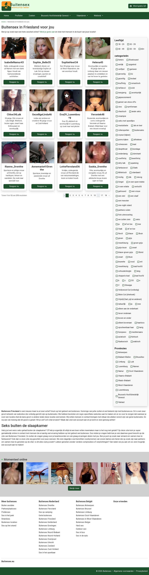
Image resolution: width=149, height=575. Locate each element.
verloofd (137, 186)
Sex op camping (45, 512)
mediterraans (136, 332)
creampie (121, 116)
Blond (139, 252)
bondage (135, 149)
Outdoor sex (81, 529)
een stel (120, 196)
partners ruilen (123, 210)
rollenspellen (122, 130)
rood (131, 262)
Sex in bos (80, 532)
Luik (131, 362)
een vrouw (134, 191)
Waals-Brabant (123, 380)
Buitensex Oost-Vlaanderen (87, 515)
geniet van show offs (126, 102)
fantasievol (122, 168)
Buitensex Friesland (47, 519)
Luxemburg (122, 366)
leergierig (121, 92)
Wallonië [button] (98, 15)
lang (137, 271)
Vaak (119, 229)
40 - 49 (120, 49)
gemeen (132, 69)
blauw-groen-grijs (124, 252)
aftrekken (136, 139)
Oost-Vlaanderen (135, 371)
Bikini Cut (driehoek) (125, 294)
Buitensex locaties (9, 522)
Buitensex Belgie (83, 522)
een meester (122, 200)
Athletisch (121, 172)
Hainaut (120, 402)
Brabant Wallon (123, 357)
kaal (133, 144)
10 (95, 195)
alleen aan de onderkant (127, 308)
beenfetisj (134, 158)
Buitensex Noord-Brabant (49, 532)
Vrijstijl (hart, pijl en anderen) (129, 299)
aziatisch (121, 337)
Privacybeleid (142, 571)
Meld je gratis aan (47, 32)
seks (136, 219)
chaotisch (121, 111)
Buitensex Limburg (47, 529)
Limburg (120, 362)
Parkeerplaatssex (8, 509)
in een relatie (122, 186)
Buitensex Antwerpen (85, 505)
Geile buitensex (45, 515)
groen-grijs (137, 243)
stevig (138, 177)
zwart (133, 247)
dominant (136, 154)
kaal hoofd (136, 266)
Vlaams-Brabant (124, 376)
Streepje (127, 285)
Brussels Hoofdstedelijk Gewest (127, 396)
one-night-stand (124, 205)
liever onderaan (123, 313)
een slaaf (133, 196)
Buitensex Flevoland (47, 509)
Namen (135, 366)
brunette (120, 262)
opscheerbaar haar (125, 327)
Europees (121, 332)
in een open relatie (135, 182)
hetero (120, 60)
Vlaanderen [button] (81, 15)
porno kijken (122, 139)
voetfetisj (121, 158)
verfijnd (120, 69)
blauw (129, 233)
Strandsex (5, 519)
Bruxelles (139, 357)
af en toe (127, 224)
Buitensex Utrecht (46, 542)
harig (140, 327)
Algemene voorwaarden (124, 571)
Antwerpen (121, 352)
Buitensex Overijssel (47, 539)
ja (118, 224)
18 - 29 (120, 44)
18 (106, 195)
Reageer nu (14, 82)
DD (131, 280)
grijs (129, 238)
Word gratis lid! (138, 6)
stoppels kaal (123, 276)
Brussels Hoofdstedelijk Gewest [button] (55, 15)
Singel (119, 182)
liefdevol (121, 88)
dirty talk (120, 163)
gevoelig (121, 74)
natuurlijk (121, 304)
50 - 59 (131, 49)
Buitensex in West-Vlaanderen (88, 519)
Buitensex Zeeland (47, 546)
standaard (135, 172)
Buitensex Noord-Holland (49, 536)
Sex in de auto (82, 536)
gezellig (120, 78)
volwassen (121, 144)
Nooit (119, 233)
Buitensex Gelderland (48, 522)
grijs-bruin (121, 247)
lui (131, 74)
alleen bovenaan (124, 323)
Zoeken (32, 15)
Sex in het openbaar (47, 552)
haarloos (139, 323)
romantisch (134, 83)
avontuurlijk (135, 92)
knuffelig (121, 83)
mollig (119, 177)
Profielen (19, 15)
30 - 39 (131, 44)
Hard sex (80, 525)
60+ (141, 49)
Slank (134, 168)
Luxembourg (122, 390)
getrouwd (121, 191)
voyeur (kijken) (123, 135)
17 (102, 195)
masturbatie (122, 125)
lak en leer (136, 125)
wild (132, 88)
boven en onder (123, 318)
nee (138, 224)
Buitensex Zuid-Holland (48, 549)
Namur (120, 371)
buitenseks (138, 130)
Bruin (139, 233)
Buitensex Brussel (83, 509)
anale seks (135, 111)
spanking (133, 163)
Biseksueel (133, 60)
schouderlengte (123, 271)
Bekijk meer (74, 488)
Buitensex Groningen (47, 525)
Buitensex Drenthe (46, 505)
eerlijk (119, 64)
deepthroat (121, 149)
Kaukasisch (122, 341)
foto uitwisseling (124, 215)
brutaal (132, 78)
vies (119, 107)
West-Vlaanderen (124, 385)
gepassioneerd (123, 97)
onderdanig (122, 154)
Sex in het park (7, 515)
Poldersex (5, 512)
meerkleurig (122, 243)
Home (6, 15)
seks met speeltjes (125, 121)
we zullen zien (123, 219)
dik (128, 177)
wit (139, 262)
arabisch (135, 341)
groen (119, 238)
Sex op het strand (8, 525)
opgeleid (131, 64)
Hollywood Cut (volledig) (127, 290)
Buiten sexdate (7, 505)
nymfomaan (131, 107)
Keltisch (133, 337)
